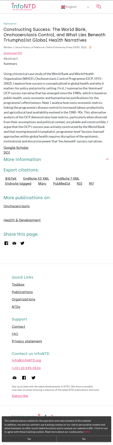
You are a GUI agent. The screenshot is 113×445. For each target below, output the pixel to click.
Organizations (23, 299)
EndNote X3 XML (36, 179)
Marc (42, 184)
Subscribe (20, 396)
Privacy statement (27, 341)
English (69, 7)
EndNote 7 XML (67, 179)
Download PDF (13, 53)
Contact (18, 327)
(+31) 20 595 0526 (26, 368)
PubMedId (61, 184)
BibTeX (10, 179)
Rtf (91, 184)
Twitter (22, 243)
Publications (22, 292)
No (84, 439)
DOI (7, 153)
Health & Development (22, 220)
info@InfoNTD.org (26, 360)
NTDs (16, 307)
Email (14, 243)
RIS (79, 184)
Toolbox (18, 285)
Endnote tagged (18, 184)
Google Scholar (16, 148)
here (87, 431)
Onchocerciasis (17, 206)
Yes (29, 439)
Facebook (6, 243)
